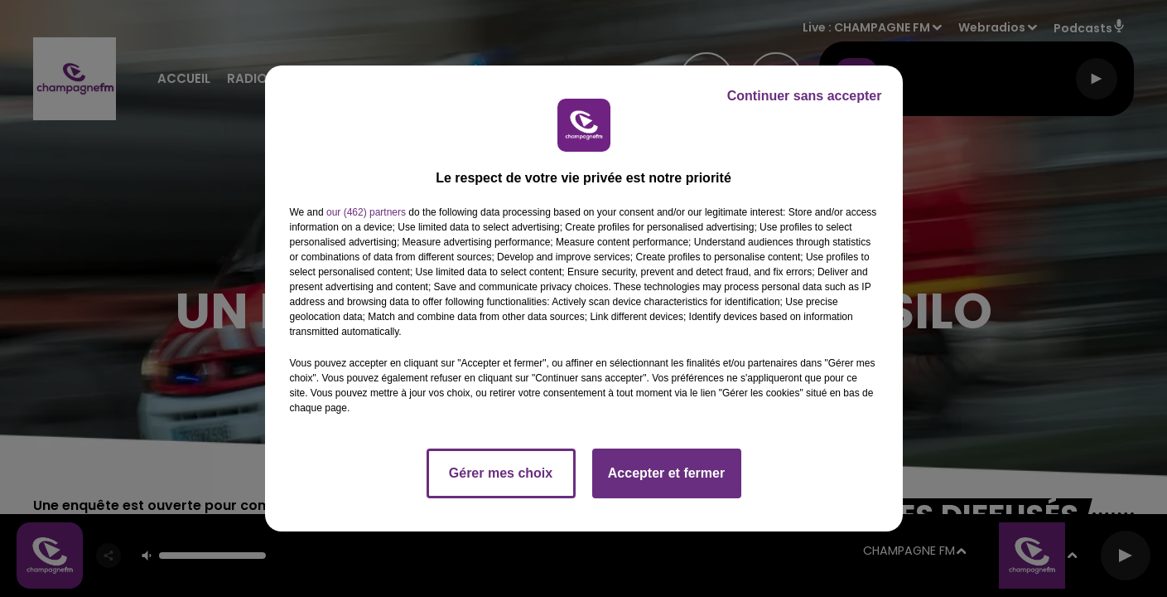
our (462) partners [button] (366, 212)
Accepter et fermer (666, 473)
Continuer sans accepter (804, 96)
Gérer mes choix (500, 473)
